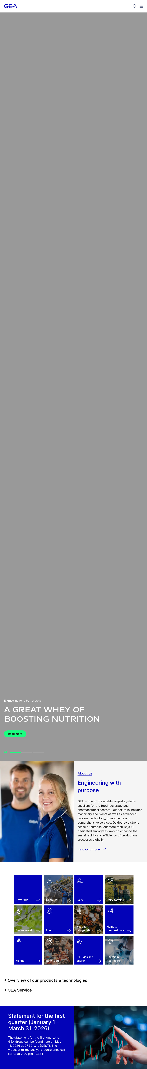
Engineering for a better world (23, 700)
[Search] (135, 6)
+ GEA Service (18, 990)
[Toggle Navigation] (141, 6)
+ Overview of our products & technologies (45, 980)
